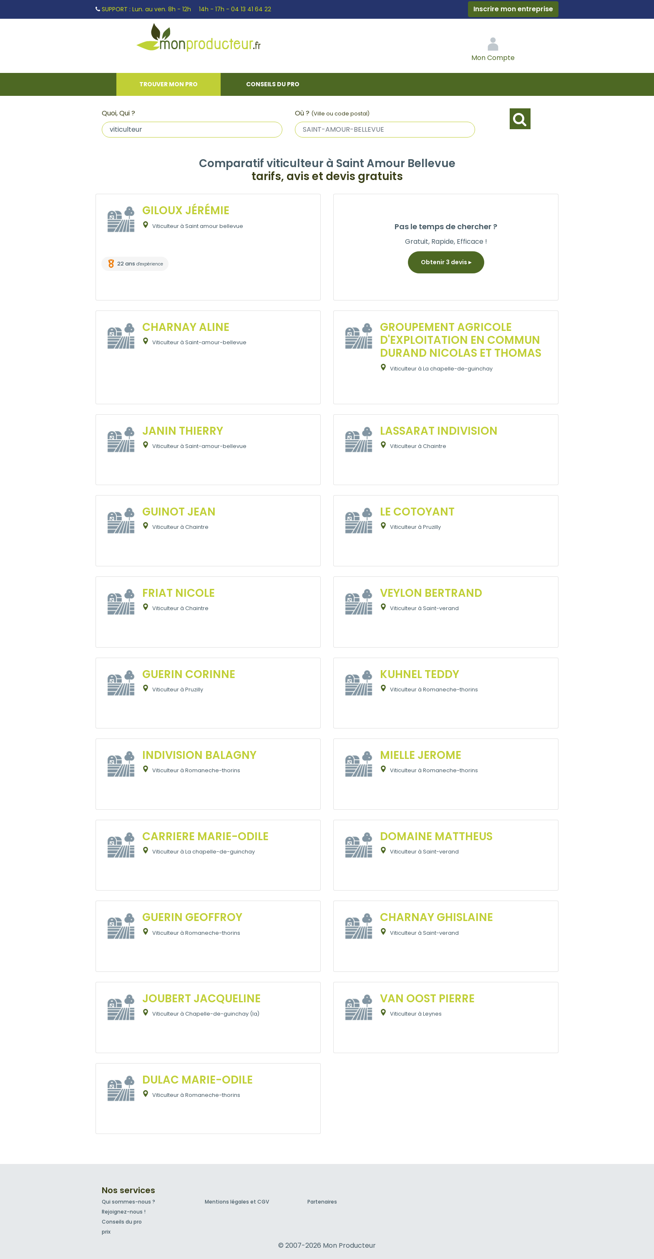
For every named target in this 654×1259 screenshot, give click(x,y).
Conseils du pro (272, 84)
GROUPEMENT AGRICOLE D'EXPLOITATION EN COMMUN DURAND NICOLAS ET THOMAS (460, 340)
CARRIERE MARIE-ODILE (205, 836)
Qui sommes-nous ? (128, 1201)
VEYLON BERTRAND (431, 593)
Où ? (332, 113)
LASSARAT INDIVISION (439, 430)
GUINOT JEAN (179, 511)
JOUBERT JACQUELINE (201, 998)
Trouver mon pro (168, 84)
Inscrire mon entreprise (513, 9)
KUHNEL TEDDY (419, 674)
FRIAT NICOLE (178, 593)
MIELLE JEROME (420, 755)
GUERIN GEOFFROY (192, 917)
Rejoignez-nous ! (124, 1211)
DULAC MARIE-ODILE (197, 1079)
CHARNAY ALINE (185, 327)
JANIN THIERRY (182, 430)
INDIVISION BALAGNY (199, 755)
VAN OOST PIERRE (427, 998)
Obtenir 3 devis (446, 262)
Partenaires (322, 1201)
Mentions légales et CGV (237, 1201)
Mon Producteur (214, 39)
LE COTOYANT (417, 511)
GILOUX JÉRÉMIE (185, 210)
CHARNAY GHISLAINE (436, 917)
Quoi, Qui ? (118, 113)
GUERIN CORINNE (188, 674)
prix (106, 1231)
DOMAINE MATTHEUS (436, 836)
